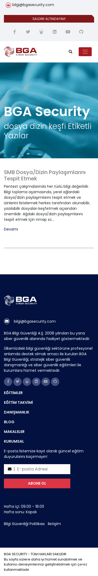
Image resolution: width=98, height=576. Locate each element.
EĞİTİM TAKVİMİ (18, 402)
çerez (82, 564)
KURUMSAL (14, 441)
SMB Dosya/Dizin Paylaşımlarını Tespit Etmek (45, 175)
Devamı (11, 229)
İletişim (54, 523)
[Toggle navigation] (85, 51)
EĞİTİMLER (13, 392)
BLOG (9, 422)
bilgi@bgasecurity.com (33, 4)
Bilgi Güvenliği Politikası (24, 523)
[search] (71, 52)
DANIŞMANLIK (16, 412)
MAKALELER (14, 431)
